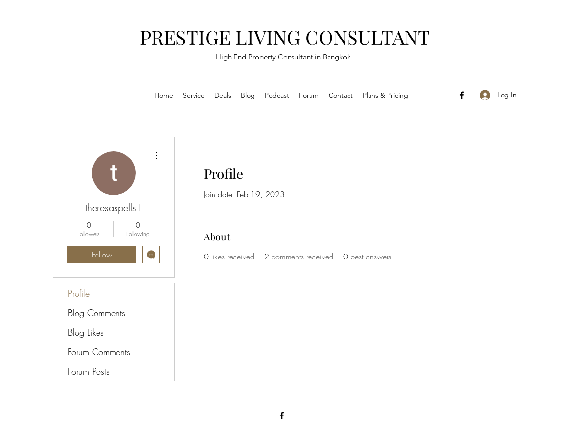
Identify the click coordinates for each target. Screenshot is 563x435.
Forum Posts (89, 371)
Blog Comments (96, 312)
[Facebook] (461, 95)
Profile (79, 293)
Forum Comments (99, 351)
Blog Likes (86, 332)
